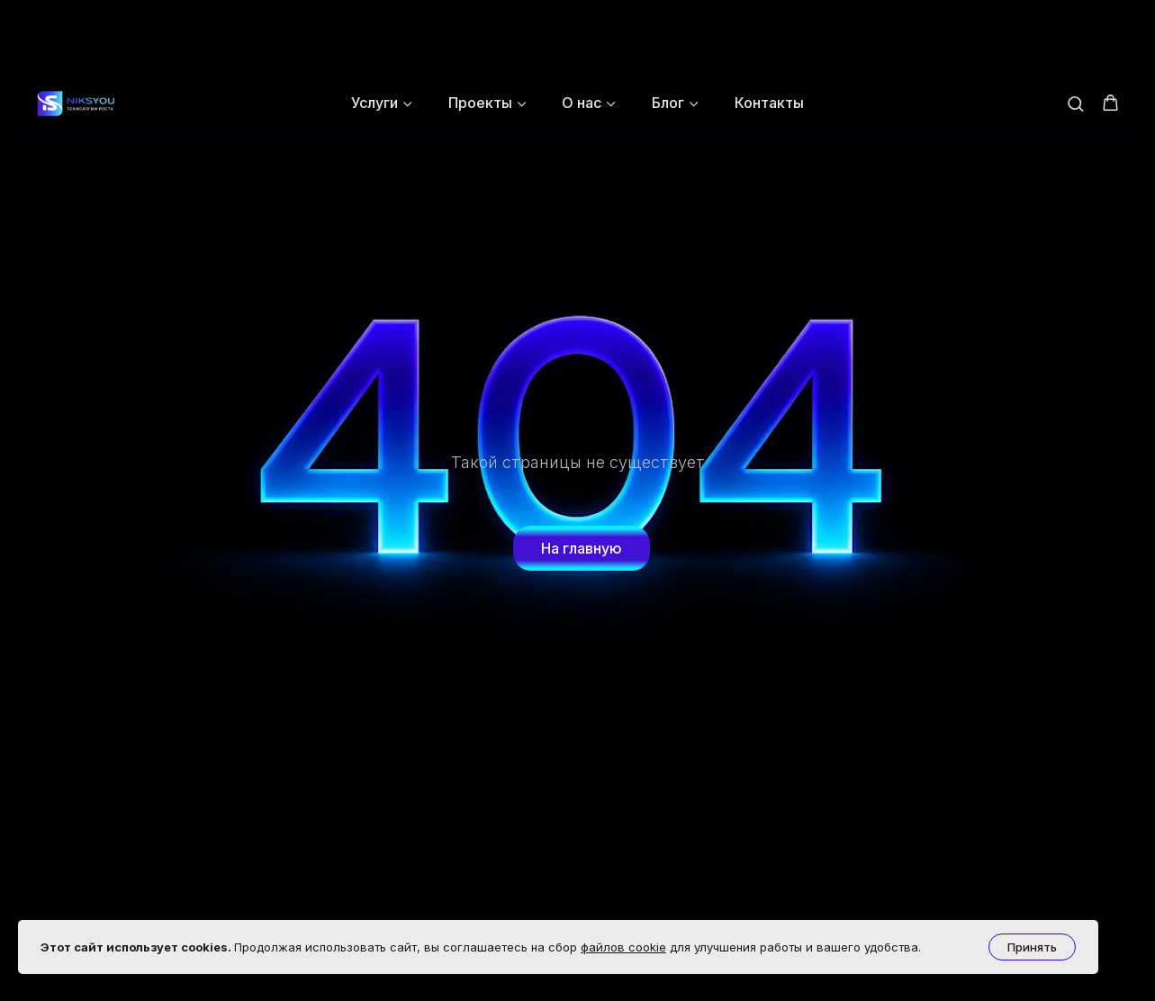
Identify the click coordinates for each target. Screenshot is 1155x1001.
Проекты (480, 26)
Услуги (374, 26)
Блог (668, 26)
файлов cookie (623, 947)
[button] (1075, 26)
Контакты (769, 26)
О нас (581, 26)
